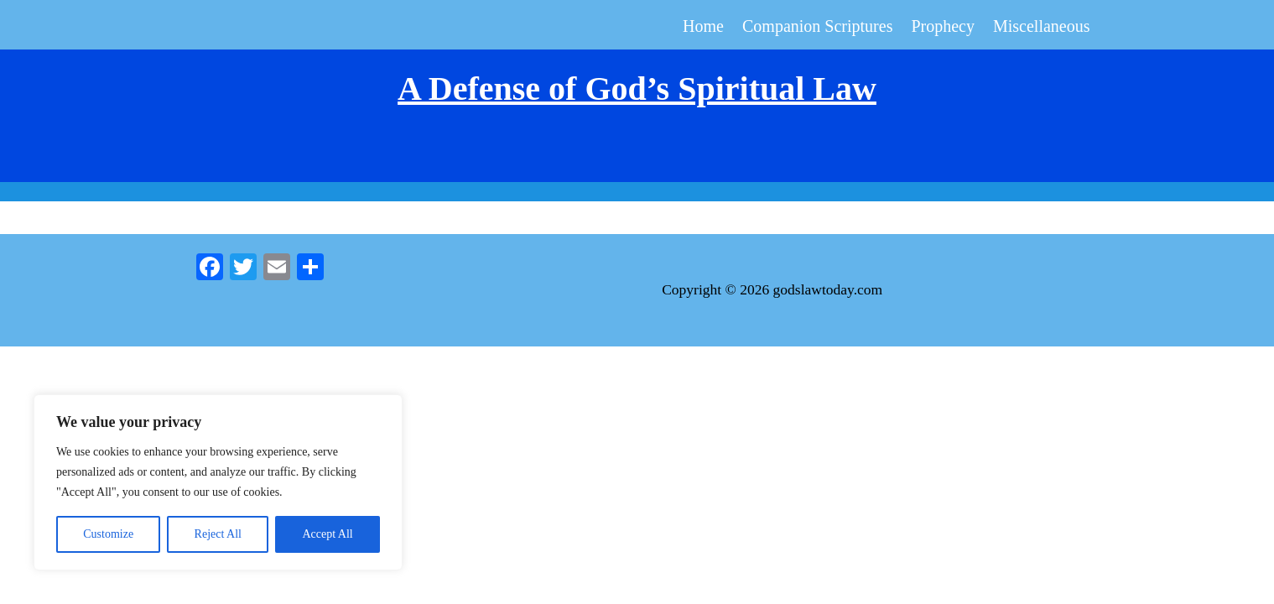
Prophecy (943, 27)
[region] (218, 482)
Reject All (218, 534)
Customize (108, 534)
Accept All (327, 534)
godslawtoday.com (828, 289)
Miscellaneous (1041, 27)
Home (703, 27)
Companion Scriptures (817, 27)
